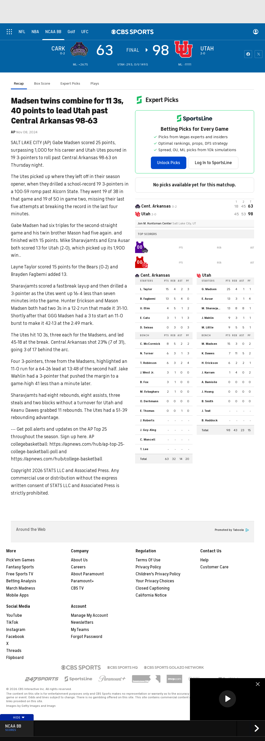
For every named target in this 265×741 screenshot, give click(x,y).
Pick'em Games (20, 560)
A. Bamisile (209, 382)
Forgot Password (86, 636)
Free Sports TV (19, 574)
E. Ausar (207, 298)
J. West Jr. (147, 372)
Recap (19, 83)
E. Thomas (147, 410)
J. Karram (208, 372)
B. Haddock (210, 420)
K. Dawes (208, 353)
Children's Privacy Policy (158, 574)
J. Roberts (147, 420)
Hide (19, 717)
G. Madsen (209, 289)
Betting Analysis (21, 581)
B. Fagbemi (147, 298)
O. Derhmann (149, 401)
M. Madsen (209, 343)
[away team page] (80, 49)
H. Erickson (210, 362)
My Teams (80, 629)
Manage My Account (89, 615)
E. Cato (145, 317)
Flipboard (15, 657)
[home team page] (184, 49)
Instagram (15, 629)
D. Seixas (146, 327)
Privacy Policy (148, 567)
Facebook (15, 636)
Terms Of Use (148, 560)
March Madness (20, 588)
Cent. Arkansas (155, 275)
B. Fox (144, 382)
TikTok (12, 622)
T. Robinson (148, 362)
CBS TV (77, 588)
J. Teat (206, 410)
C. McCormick (150, 343)
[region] (227, 699)
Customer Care (214, 567)
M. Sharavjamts (213, 308)
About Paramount (87, 574)
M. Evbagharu (149, 391)
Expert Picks (70, 83)
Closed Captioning (153, 588)
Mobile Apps (17, 595)
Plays (95, 83)
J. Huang (208, 391)
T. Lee (144, 449)
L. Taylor (146, 289)
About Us (79, 560)
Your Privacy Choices (155, 581)
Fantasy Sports (20, 567)
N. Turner (146, 353)
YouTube (14, 615)
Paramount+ (82, 581)
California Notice (151, 595)
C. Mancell (147, 439)
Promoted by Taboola (232, 530)
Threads (13, 650)
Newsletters (82, 622)
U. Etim (145, 308)
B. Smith (207, 401)
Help (204, 560)
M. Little (208, 327)
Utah (206, 275)
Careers (78, 567)
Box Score (42, 83)
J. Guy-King (148, 429)
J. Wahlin (208, 317)
